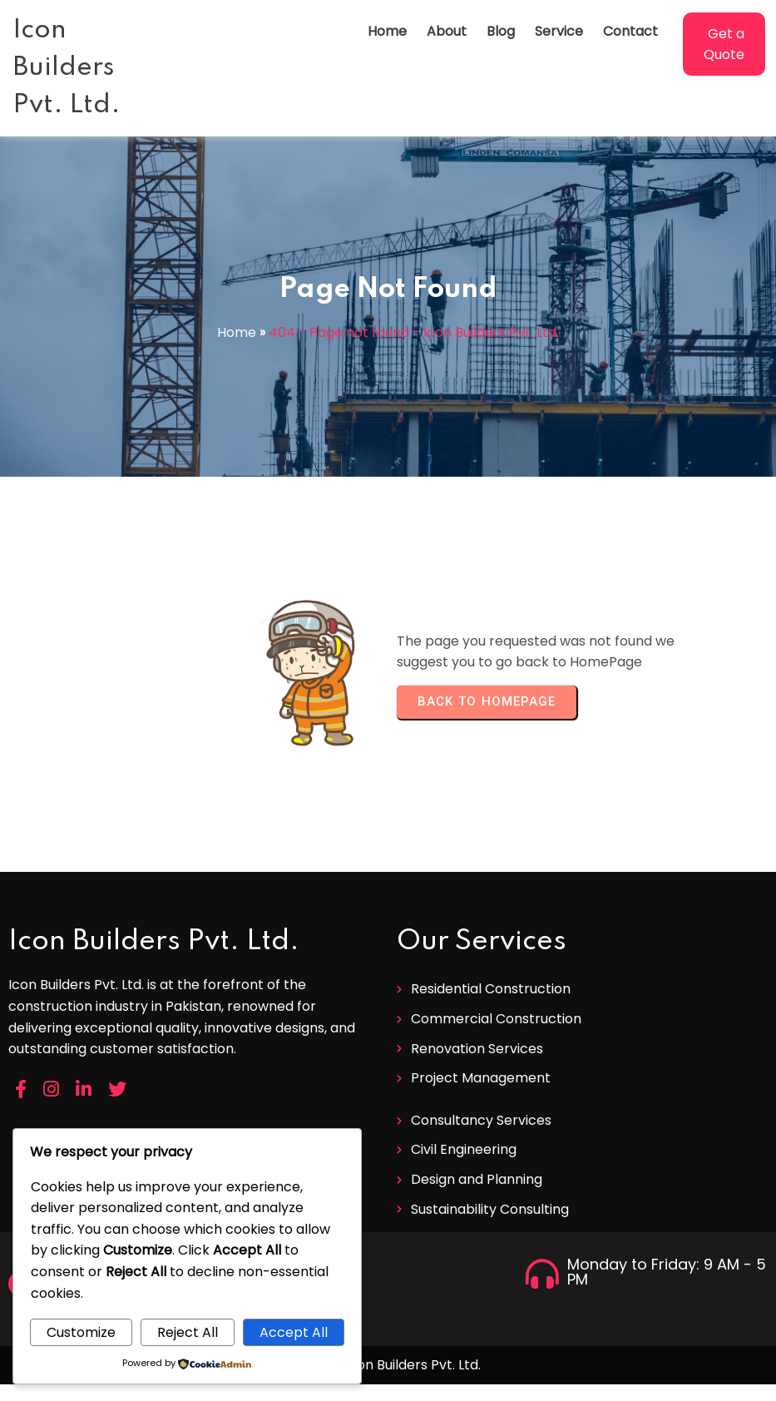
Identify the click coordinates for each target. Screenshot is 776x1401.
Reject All (187, 1332)
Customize (81, 1332)
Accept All (293, 1332)
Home (236, 332)
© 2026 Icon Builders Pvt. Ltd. (388, 1364)
